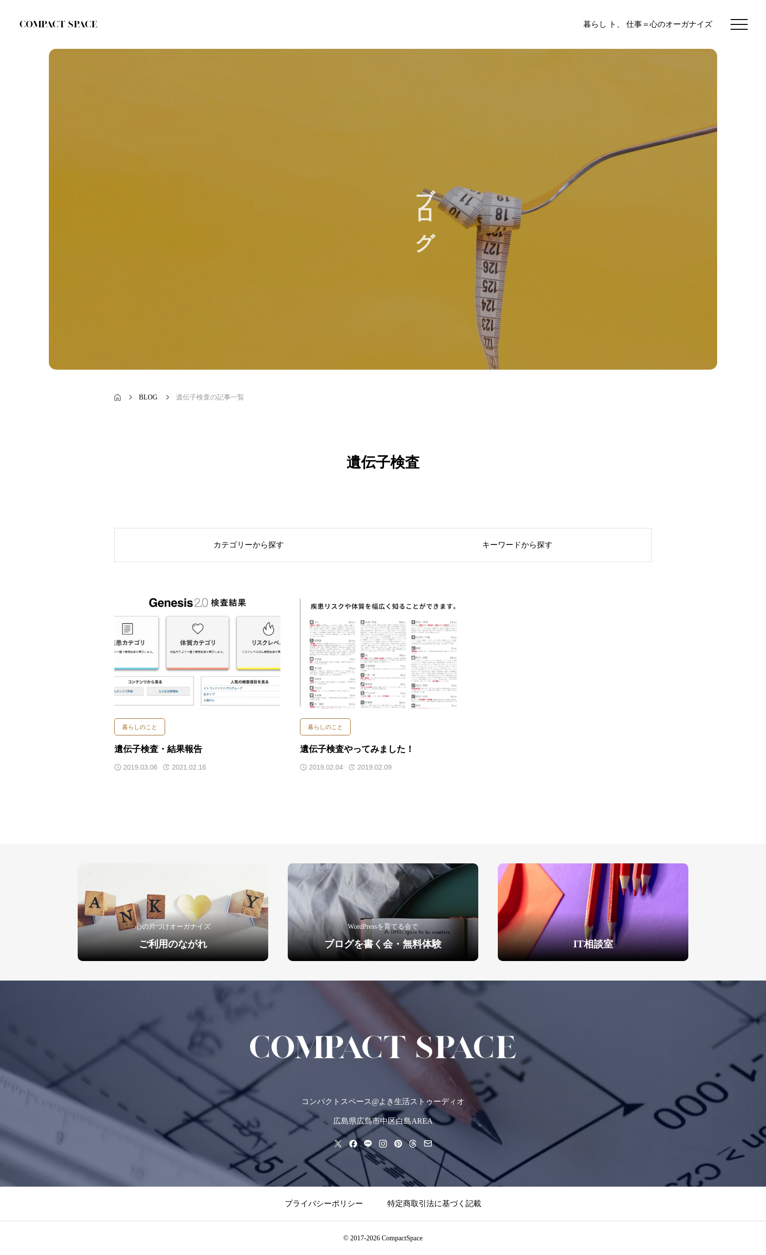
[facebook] (353, 1144)
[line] (368, 1144)
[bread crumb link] (117, 397)
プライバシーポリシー (324, 1203)
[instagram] (383, 1144)
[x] (338, 1144)
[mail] (428, 1144)
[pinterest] (398, 1144)
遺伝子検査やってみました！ (357, 749)
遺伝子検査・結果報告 (158, 749)
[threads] (413, 1144)
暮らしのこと (139, 727)
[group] (173, 912)
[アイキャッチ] (197, 652)
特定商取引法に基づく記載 (434, 1203)
